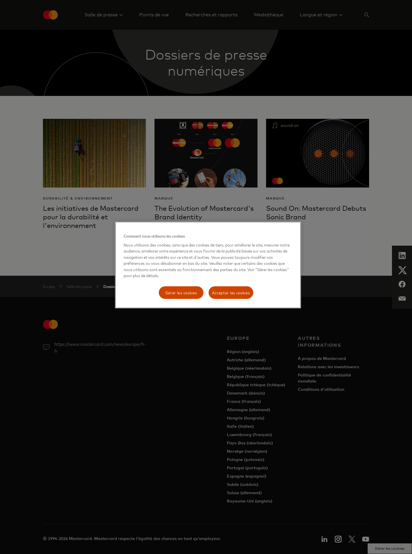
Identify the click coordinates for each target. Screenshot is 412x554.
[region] (208, 265)
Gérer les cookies (181, 292)
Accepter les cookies (231, 292)
